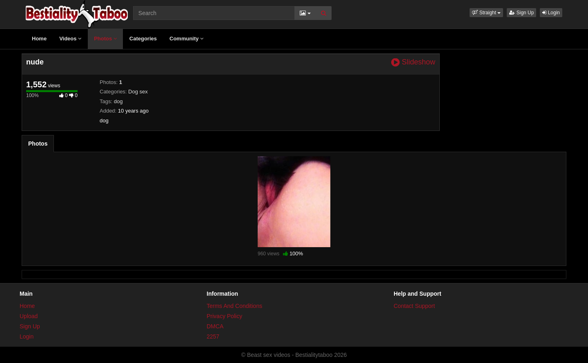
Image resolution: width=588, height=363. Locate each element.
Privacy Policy (224, 316)
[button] (486, 12)
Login (551, 12)
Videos (70, 38)
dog (118, 101)
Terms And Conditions (234, 306)
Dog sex (138, 92)
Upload (29, 316)
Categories (143, 38)
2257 (213, 336)
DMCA (215, 326)
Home (39, 38)
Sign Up (521, 12)
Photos (105, 38)
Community (186, 38)
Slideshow (413, 62)
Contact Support (414, 306)
